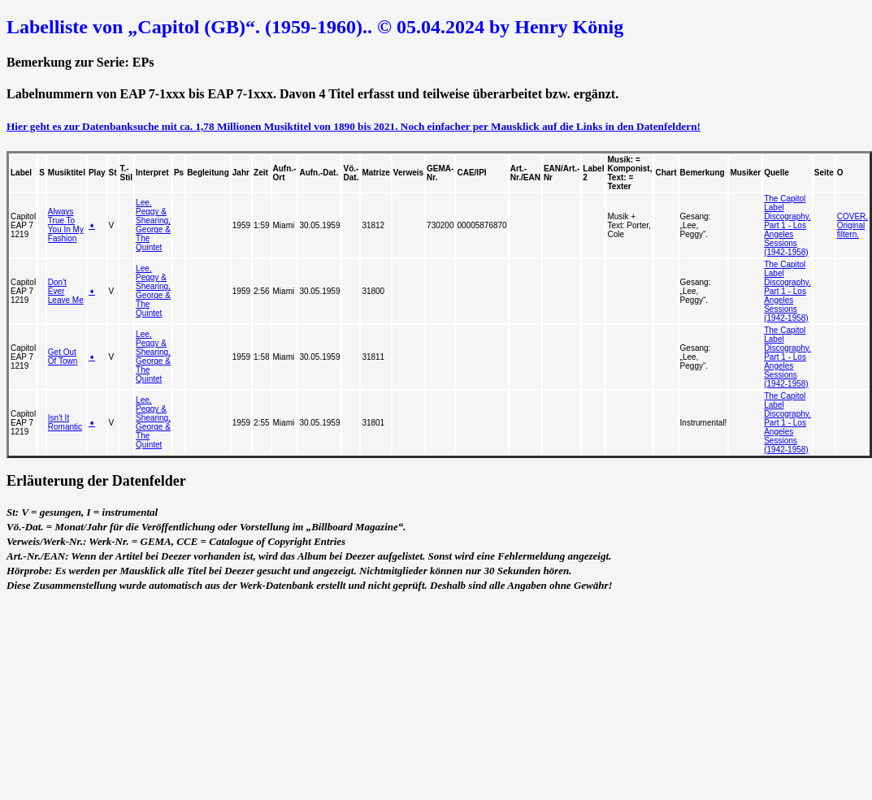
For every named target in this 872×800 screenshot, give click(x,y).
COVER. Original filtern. (852, 225)
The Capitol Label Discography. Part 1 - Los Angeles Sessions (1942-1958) (787, 225)
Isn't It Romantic (65, 422)
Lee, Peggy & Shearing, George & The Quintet (153, 225)
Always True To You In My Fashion (66, 225)
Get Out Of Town (63, 356)
